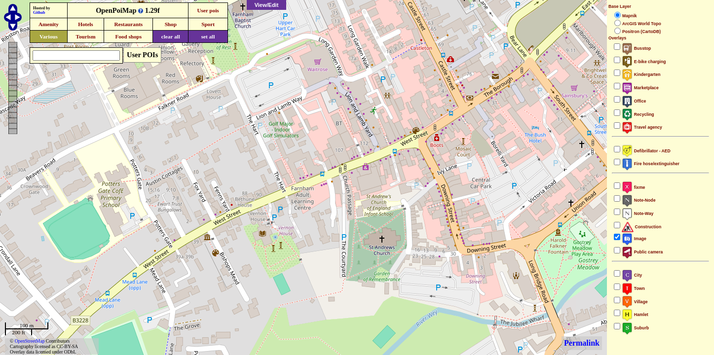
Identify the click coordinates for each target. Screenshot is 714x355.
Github (39, 12)
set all (208, 36)
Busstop (636, 48)
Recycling (638, 114)
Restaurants (128, 24)
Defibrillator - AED (646, 150)
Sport (208, 24)
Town (633, 288)
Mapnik (629, 15)
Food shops (128, 36)
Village (635, 301)
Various (48, 36)
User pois (208, 10)
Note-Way (637, 213)
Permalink (582, 343)
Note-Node (638, 200)
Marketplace (640, 87)
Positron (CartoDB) (641, 31)
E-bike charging (644, 61)
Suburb (635, 327)
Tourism (85, 36)
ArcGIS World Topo (641, 23)
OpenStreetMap (30, 341)
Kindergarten (641, 74)
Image (634, 238)
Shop (171, 24)
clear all (170, 36)
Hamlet (635, 314)
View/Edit (267, 5)
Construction (641, 226)
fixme (633, 187)
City (632, 275)
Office (634, 101)
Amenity (48, 24)
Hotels (85, 24)
